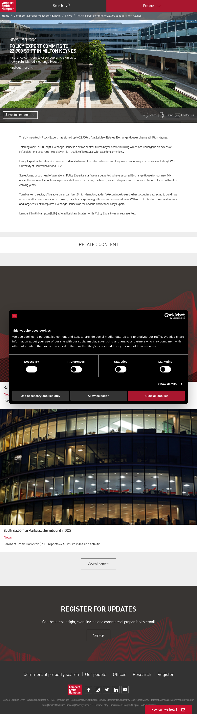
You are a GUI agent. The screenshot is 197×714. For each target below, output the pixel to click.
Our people (95, 674)
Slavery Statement (108, 699)
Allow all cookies (156, 395)
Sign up (98, 635)
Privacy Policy (101, 705)
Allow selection (98, 395)
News (68, 15)
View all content (99, 564)
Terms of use (62, 699)
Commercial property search (51, 674)
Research (142, 674)
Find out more (22, 67)
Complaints (91, 699)
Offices (119, 674)
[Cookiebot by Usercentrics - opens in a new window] (167, 316)
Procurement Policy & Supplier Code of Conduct (133, 705)
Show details (167, 383)
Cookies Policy (78, 699)
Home (5, 15)
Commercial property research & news (37, 15)
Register (165, 674)
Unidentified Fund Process (61, 705)
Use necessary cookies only (40, 395)
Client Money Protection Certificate (152, 699)
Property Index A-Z (84, 705)
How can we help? (164, 709)
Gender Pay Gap (126, 699)
